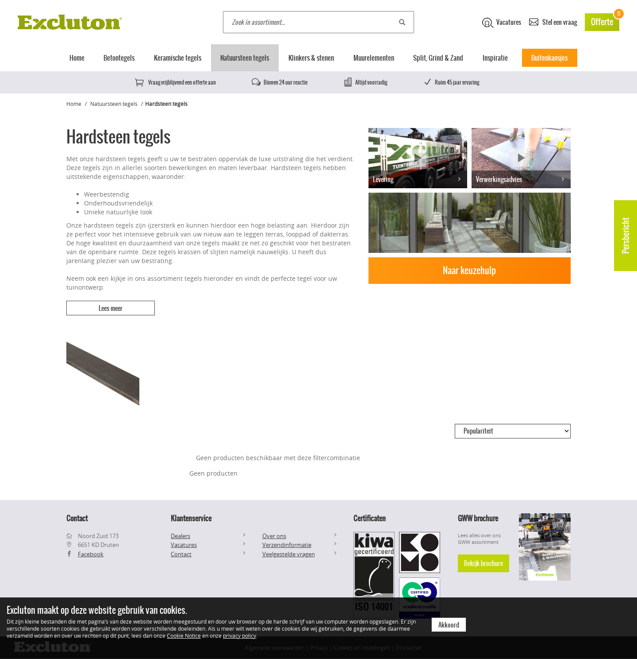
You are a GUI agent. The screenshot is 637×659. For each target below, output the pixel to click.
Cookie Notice (184, 635)
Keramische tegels (177, 58)
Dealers (180, 536)
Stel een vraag (553, 21)
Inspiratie (495, 58)
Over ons (274, 536)
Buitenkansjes (549, 58)
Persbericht (626, 235)
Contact (181, 554)
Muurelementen (373, 58)
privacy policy (239, 635)
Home (76, 58)
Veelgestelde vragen (288, 554)
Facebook (91, 554)
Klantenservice (191, 518)
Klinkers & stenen (311, 58)
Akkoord (448, 625)
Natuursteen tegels (244, 58)
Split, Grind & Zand (438, 58)
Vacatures (501, 22)
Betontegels (119, 58)
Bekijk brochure (483, 563)
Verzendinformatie (286, 545)
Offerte (605, 20)
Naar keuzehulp (469, 270)
